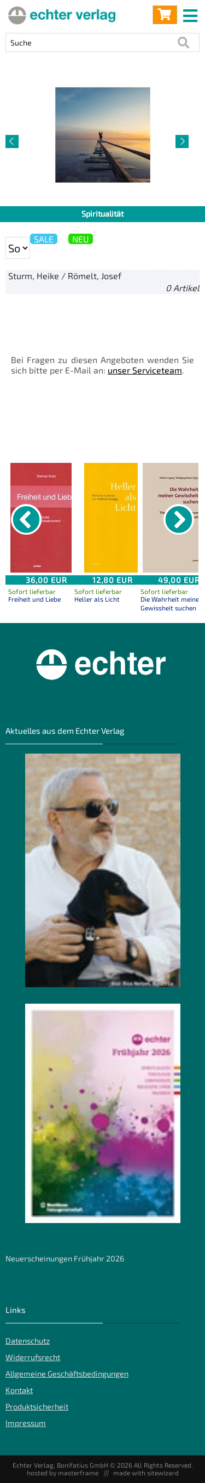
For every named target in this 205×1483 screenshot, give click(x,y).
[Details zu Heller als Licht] (113, 518)
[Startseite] (60, 15)
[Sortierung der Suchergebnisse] (17, 248)
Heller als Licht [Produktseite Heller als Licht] (97, 599)
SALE (44, 239)
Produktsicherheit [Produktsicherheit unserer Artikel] (36, 1406)
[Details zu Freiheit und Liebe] (46, 518)
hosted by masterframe (62, 1472)
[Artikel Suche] (91, 42)
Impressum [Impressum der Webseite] (25, 1423)
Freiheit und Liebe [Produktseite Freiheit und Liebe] (34, 599)
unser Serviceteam (145, 370)
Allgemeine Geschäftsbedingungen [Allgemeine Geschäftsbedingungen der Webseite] (66, 1373)
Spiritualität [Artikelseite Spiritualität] (102, 213)
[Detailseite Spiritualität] (102, 135)
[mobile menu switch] (191, 13)
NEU (80, 239)
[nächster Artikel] (182, 141)
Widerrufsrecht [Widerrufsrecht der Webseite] (32, 1357)
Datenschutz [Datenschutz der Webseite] (27, 1340)
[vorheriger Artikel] (12, 141)
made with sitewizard (146, 1472)
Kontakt (19, 1390)
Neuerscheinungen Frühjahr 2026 (64, 1258)
